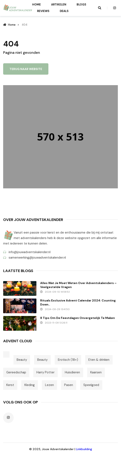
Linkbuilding (84, 449)
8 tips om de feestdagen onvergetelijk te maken (77, 318)
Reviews (43, 11)
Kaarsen (96, 372)
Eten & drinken (98, 360)
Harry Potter (45, 372)
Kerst (10, 385)
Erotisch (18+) (68, 360)
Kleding (29, 385)
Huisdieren (72, 372)
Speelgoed (91, 385)
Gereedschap (16, 372)
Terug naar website (25, 69)
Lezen (49, 385)
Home (36, 4)
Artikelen (58, 4)
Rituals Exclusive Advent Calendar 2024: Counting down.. (78, 302)
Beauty (22, 360)
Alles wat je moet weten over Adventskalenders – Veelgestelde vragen (78, 285)
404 (24, 24)
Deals (64, 11)
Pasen (68, 385)
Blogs (81, 4)
